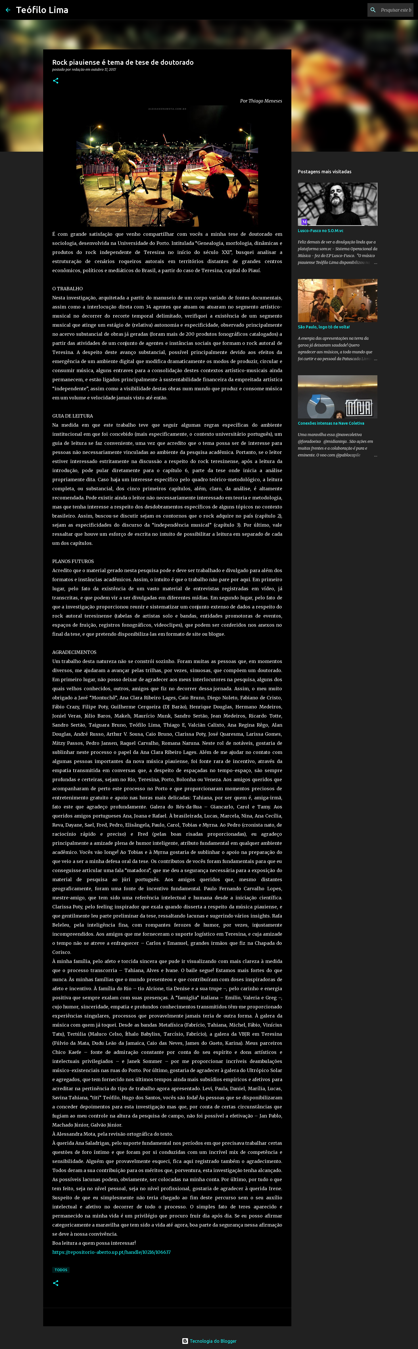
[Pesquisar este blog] (383, 10)
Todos (61, 1270)
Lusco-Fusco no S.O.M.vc (320, 230)
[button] (55, 81)
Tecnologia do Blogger (209, 1341)
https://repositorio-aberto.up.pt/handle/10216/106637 (111, 1252)
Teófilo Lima (42, 10)
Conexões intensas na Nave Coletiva (331, 423)
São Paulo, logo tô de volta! (324, 327)
